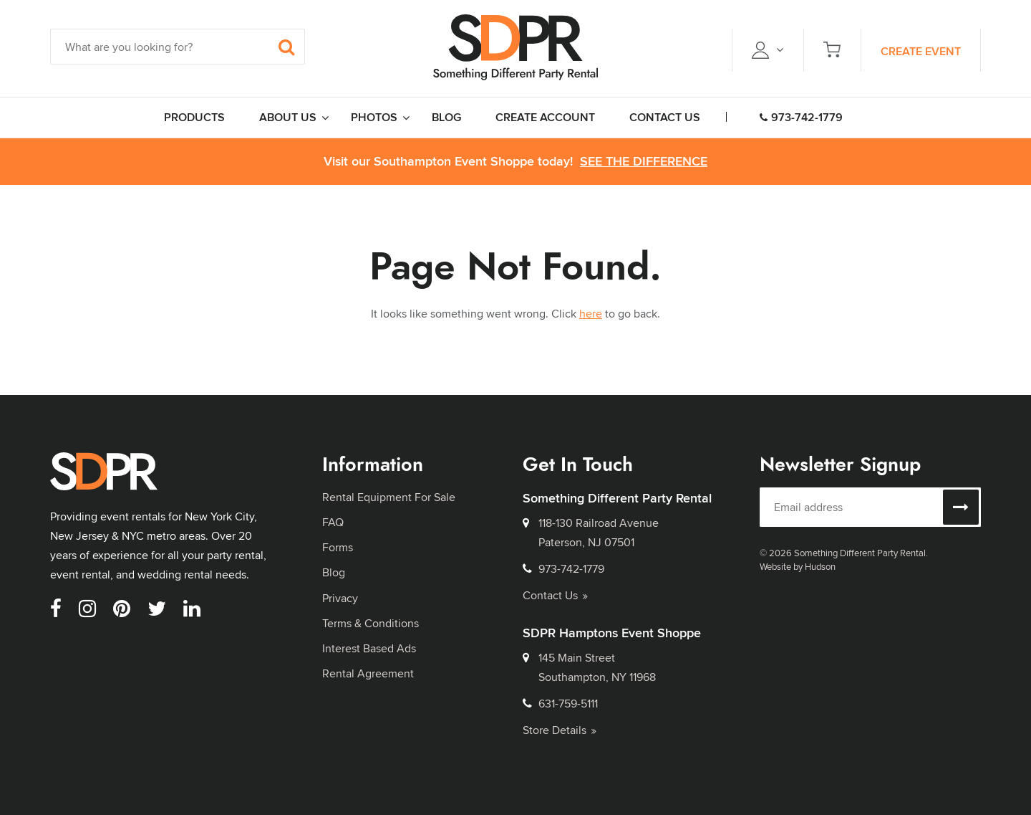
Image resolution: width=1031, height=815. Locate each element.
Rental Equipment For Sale (388, 497)
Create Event (921, 51)
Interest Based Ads (369, 648)
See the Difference (643, 162)
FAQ (333, 522)
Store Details (559, 730)
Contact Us (555, 595)
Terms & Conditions (370, 623)
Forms (337, 547)
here (590, 313)
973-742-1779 (801, 117)
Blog (333, 572)
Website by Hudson (798, 566)
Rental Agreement (368, 673)
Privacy (340, 598)
